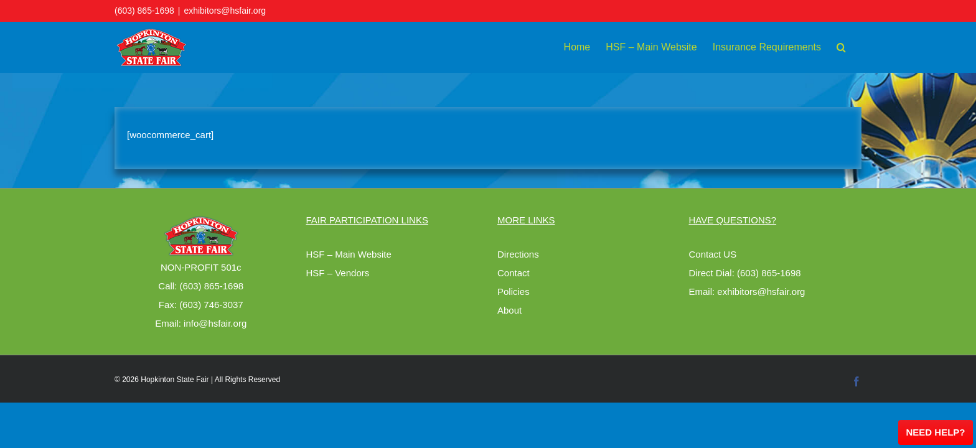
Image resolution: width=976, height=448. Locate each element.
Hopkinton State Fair (175, 379)
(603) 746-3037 (211, 304)
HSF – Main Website (349, 254)
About (509, 310)
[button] (856, 47)
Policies (513, 291)
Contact (513, 273)
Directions (518, 254)
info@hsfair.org (215, 323)
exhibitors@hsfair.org (225, 11)
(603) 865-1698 (144, 11)
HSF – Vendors (338, 273)
